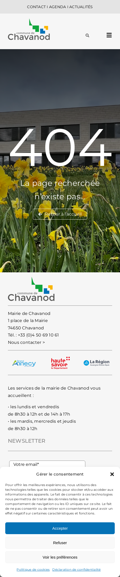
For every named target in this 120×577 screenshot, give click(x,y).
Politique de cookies (33, 569)
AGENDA (57, 6)
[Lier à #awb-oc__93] (87, 35)
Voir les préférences (60, 557)
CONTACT (36, 6)
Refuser (60, 542)
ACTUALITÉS (81, 6)
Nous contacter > (26, 342)
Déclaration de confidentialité (76, 569)
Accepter (60, 528)
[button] (112, 474)
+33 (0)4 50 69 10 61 (38, 335)
